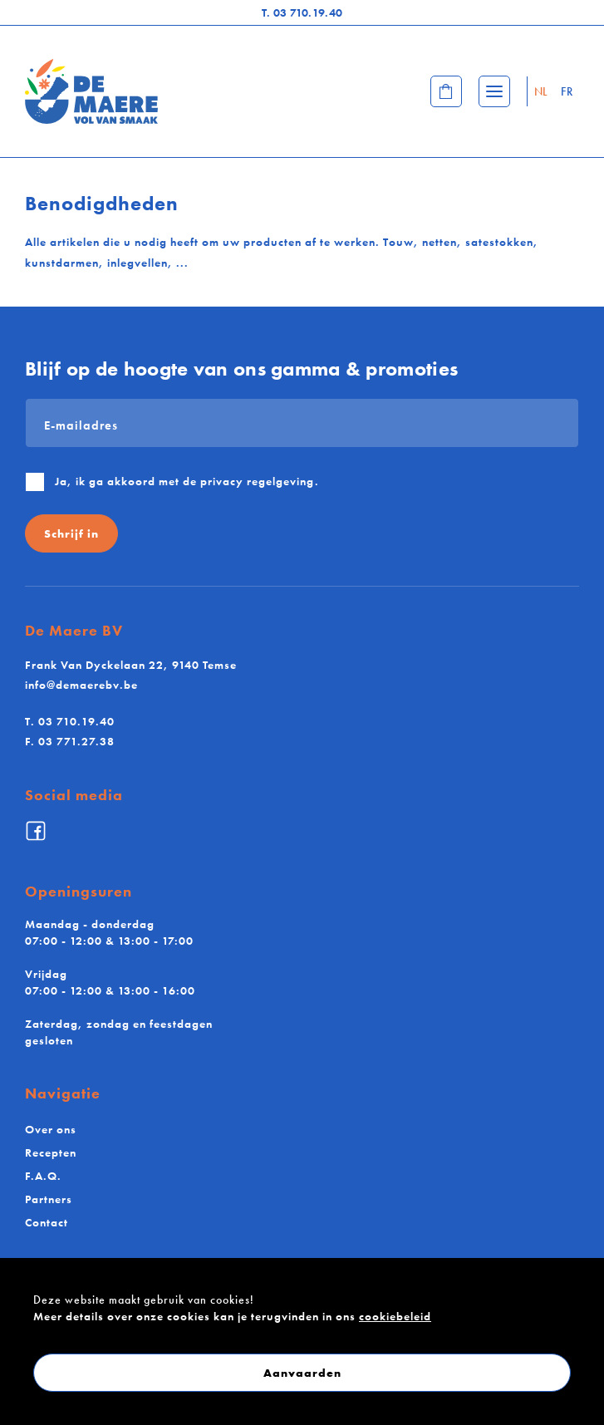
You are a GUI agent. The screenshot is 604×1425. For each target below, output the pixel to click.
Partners (48, 1199)
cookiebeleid (395, 1316)
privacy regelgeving (257, 481)
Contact (46, 1222)
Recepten (50, 1152)
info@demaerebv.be (81, 684)
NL (541, 91)
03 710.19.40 (302, 12)
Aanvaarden (302, 1372)
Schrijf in (71, 533)
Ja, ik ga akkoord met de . (187, 481)
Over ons (50, 1129)
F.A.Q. (43, 1175)
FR (566, 91)
